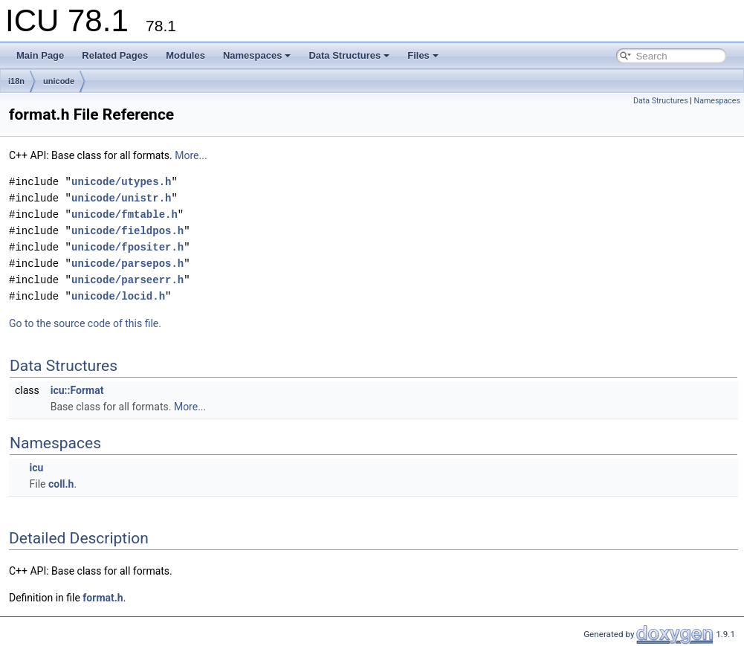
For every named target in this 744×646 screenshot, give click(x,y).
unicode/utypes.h (121, 182)
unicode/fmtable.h (124, 214)
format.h (103, 598)
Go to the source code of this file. (85, 323)
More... (191, 155)
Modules (185, 55)
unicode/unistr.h (121, 198)
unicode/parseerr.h (127, 280)
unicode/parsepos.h (127, 263)
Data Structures (348, 55)
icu (36, 468)
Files (423, 55)
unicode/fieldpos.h (127, 231)
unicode (58, 81)
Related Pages (115, 55)
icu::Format (77, 390)
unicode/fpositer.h (127, 247)
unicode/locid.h (118, 296)
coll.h (61, 484)
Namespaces (257, 55)
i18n (16, 81)
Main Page (40, 55)
